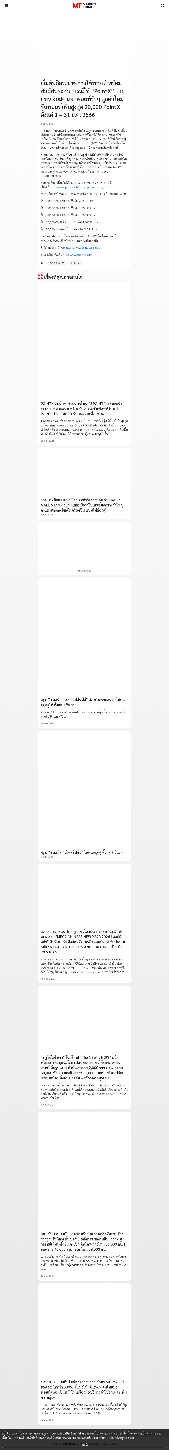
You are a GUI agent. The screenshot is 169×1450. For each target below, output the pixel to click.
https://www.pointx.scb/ (77, 254)
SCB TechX (57, 263)
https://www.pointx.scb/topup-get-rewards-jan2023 (81, 187)
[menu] (6, 5)
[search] (162, 5)
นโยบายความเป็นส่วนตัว (140, 1433)
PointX (75, 263)
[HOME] (84, 5)
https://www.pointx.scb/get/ (83, 247)
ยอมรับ (85, 1445)
